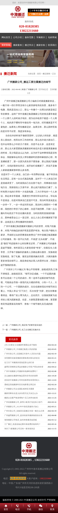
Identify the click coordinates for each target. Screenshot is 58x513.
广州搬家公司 (10, 269)
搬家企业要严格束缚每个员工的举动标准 (21, 398)
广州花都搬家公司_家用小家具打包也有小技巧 (23, 402)
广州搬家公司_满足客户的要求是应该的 (26, 325)
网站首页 (6, 37)
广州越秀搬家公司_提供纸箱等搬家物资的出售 (23, 415)
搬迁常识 (29, 45)
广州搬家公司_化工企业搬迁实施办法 (25, 330)
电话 (17, 505)
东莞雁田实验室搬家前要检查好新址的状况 (22, 358)
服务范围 (29, 37)
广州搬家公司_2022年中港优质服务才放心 (21, 407)
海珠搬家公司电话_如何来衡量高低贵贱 (20, 420)
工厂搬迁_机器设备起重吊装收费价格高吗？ (22, 424)
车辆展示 (40, 37)
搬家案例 (17, 45)
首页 (39, 74)
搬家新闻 (6, 45)
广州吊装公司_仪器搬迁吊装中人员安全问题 (22, 354)
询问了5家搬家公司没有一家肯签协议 (19, 429)
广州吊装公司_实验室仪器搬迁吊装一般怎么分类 (24, 411)
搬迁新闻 (46, 74)
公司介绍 (17, 37)
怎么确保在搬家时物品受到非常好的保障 (21, 376)
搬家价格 (40, 45)
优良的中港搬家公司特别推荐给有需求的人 (22, 380)
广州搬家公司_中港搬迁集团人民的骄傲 (20, 349)
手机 (29, 505)
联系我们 (52, 45)
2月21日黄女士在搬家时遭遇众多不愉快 (20, 345)
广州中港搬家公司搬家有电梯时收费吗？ (21, 371)
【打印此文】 (43, 89)
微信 (40, 505)
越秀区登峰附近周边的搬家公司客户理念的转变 (23, 367)
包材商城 (52, 37)
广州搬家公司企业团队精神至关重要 (19, 389)
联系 (52, 505)
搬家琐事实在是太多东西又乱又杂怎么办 (21, 393)
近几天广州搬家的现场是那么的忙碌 (19, 362)
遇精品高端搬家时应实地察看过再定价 (20, 384)
